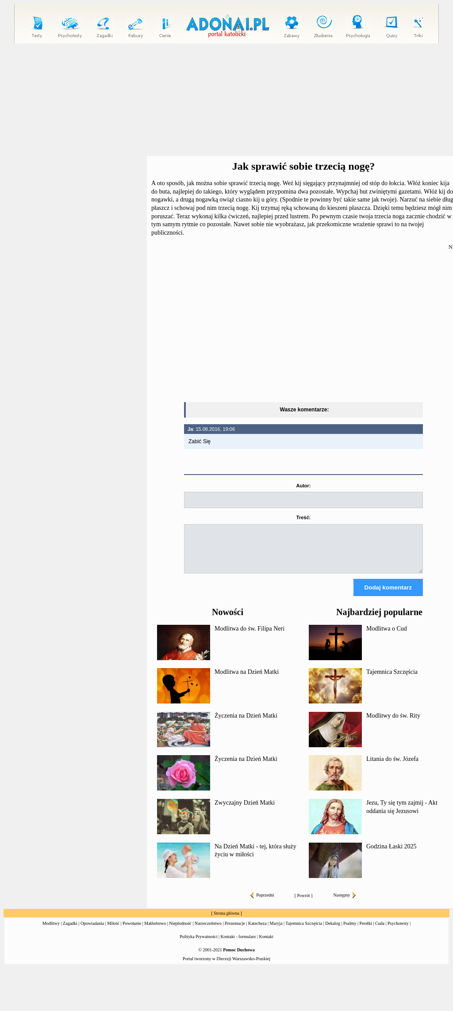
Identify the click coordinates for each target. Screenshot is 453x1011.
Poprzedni (262, 903)
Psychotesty (398, 931)
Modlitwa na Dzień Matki (247, 680)
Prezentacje (235, 931)
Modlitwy (51, 931)
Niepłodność (180, 931)
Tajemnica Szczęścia (392, 680)
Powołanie (132, 931)
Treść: (303, 517)
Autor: (303, 485)
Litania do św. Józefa (392, 767)
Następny (345, 903)
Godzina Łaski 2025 (391, 854)
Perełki (366, 931)
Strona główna (226, 921)
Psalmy (349, 931)
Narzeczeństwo (208, 931)
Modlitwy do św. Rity (393, 723)
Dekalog (332, 931)
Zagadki (70, 931)
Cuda (379, 931)
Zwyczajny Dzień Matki (245, 810)
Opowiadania (92, 931)
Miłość (113, 931)
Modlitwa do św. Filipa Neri (249, 636)
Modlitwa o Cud (386, 636)
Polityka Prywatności (198, 944)
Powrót (303, 903)
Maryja (276, 931)
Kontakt (266, 944)
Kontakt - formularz (238, 944)
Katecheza (257, 931)
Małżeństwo (155, 931)
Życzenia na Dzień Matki (246, 723)
